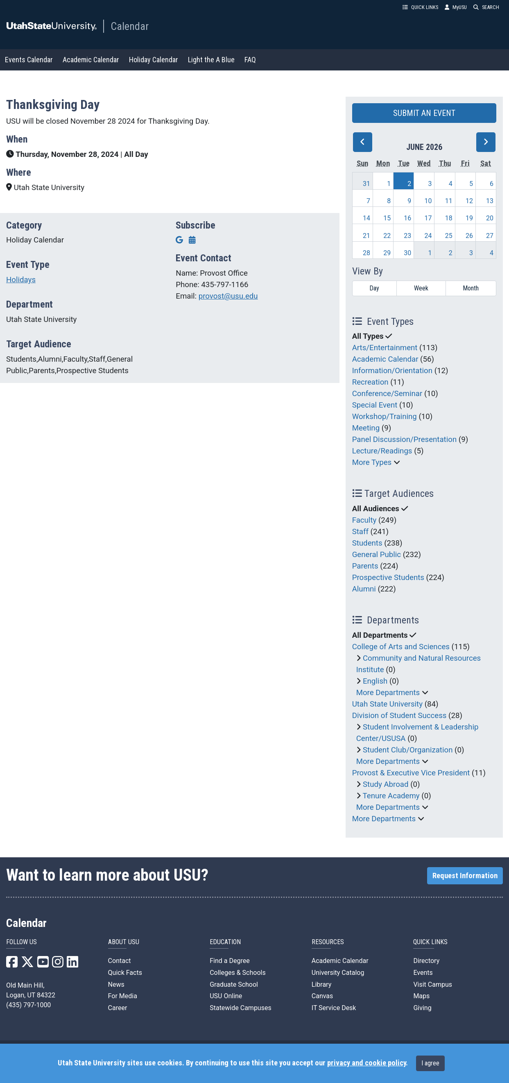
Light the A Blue (211, 59)
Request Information (465, 875)
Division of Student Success (399, 715)
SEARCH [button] (486, 7)
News (116, 984)
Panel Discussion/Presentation (404, 439)
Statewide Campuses (240, 1008)
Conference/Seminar (387, 393)
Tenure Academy (391, 795)
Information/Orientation (392, 370)
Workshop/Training (384, 416)
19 (469, 218)
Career (117, 1008)
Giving (422, 1008)
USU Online (226, 996)
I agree (430, 1063)
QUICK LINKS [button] (420, 7)
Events (422, 973)
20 (489, 218)
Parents (365, 566)
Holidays (21, 279)
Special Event (375, 405)
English (375, 681)
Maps (421, 996)
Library (321, 984)
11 (448, 201)
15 (387, 218)
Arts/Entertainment (385, 347)
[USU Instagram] (57, 964)
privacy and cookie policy (366, 1062)
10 (428, 201)
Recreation (370, 382)
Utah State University (387, 704)
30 (407, 253)
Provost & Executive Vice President (411, 772)
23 (407, 236)
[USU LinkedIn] (72, 964)
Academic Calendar (91, 59)
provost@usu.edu (228, 296)
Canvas (322, 996)
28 (366, 253)
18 (448, 218)
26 (469, 236)
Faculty (364, 520)
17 (428, 218)
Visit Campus (432, 984)
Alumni (364, 589)
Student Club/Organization (407, 749)
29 (387, 253)
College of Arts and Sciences (401, 646)
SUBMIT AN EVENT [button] (424, 113)
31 (366, 184)
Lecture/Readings (382, 450)
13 (489, 201)
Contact (119, 961)
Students (367, 543)
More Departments (388, 692)
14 (366, 218)
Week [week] (421, 288)
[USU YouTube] (43, 964)
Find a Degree (229, 961)
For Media (122, 996)
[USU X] (27, 964)
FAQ (250, 59)
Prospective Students (388, 577)
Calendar (130, 26)
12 (469, 201)
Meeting (366, 428)
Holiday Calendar (153, 59)
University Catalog (338, 973)
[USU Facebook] (12, 964)
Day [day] (374, 288)
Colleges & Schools (238, 973)
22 (387, 236)
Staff (360, 531)
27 (489, 236)
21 (366, 236)
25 (448, 236)
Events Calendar (29, 59)
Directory (426, 961)
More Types (372, 462)
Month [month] (471, 288)
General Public (376, 554)
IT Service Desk (334, 1008)
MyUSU (456, 7)
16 (407, 218)
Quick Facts (125, 973)
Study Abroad (386, 784)
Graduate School (234, 984)
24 (428, 236)
